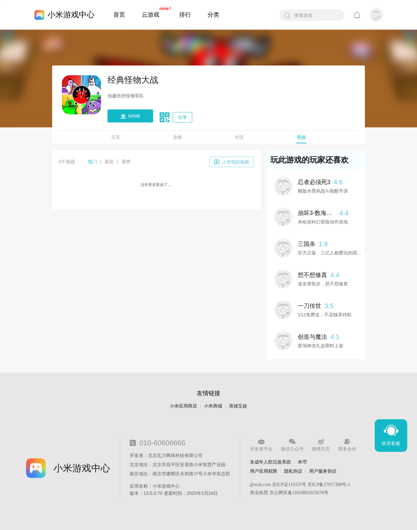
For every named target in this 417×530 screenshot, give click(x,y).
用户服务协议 (323, 471)
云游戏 (150, 14)
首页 (119, 14)
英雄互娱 (238, 406)
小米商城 (213, 406)
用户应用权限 (263, 471)
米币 (302, 462)
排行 (185, 14)
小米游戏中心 (71, 14)
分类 (213, 14)
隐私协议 (293, 471)
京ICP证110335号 (289, 484)
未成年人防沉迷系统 (270, 462)
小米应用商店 (183, 406)
